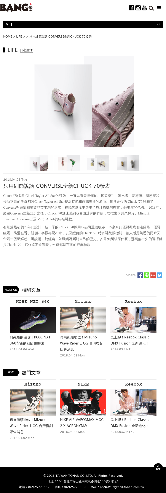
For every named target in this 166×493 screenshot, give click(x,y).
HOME (7, 36)
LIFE (19, 36)
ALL (9, 24)
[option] (83, 102)
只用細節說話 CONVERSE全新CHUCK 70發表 (60, 36)
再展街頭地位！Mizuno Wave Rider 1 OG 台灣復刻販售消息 (81, 343)
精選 (9, 32)
